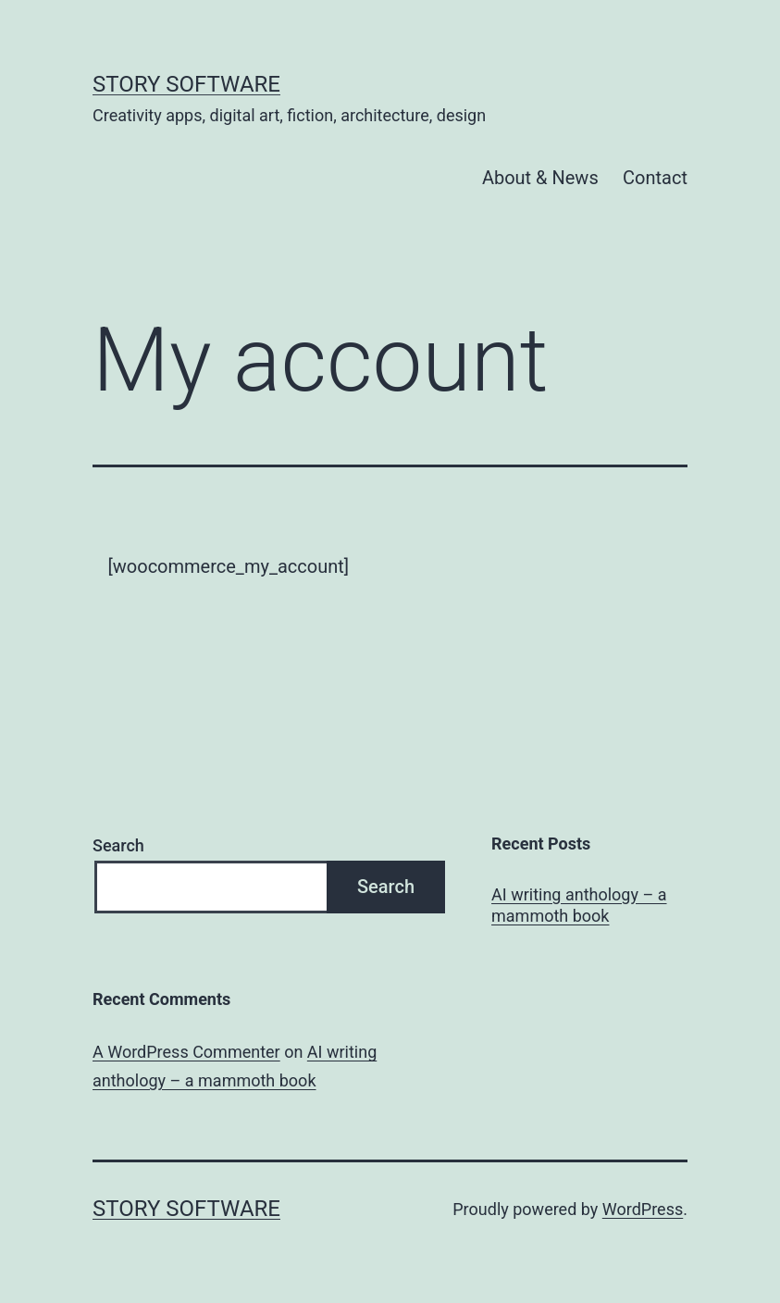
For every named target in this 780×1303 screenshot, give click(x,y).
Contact (655, 178)
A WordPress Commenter (186, 1051)
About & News (540, 178)
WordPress (642, 1209)
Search (118, 845)
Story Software (186, 84)
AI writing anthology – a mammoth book (578, 905)
